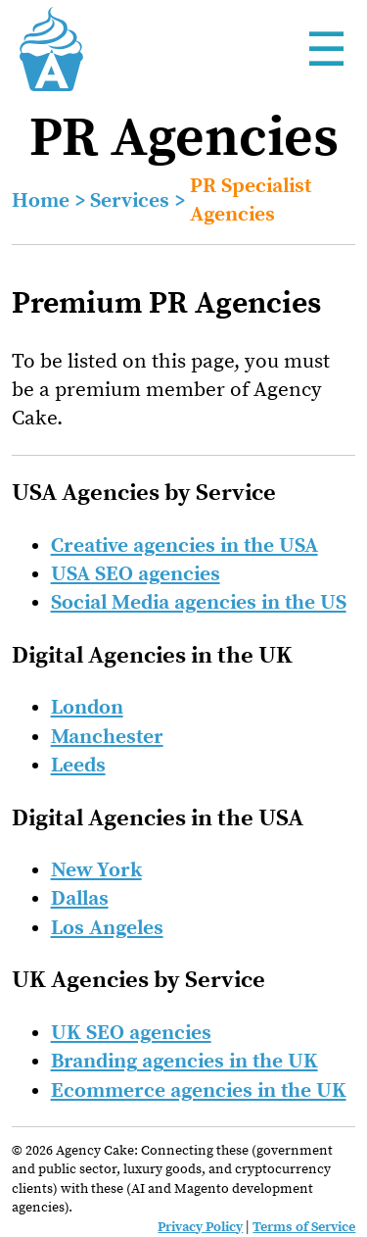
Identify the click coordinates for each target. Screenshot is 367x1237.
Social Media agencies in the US (198, 603)
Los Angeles (107, 928)
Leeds (78, 765)
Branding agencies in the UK (184, 1061)
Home (40, 201)
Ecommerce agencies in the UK (198, 1091)
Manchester (107, 737)
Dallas (80, 899)
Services (129, 201)
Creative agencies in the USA (184, 546)
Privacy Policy (200, 1227)
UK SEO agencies (131, 1033)
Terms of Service (303, 1227)
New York (96, 870)
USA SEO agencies (135, 574)
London (87, 707)
